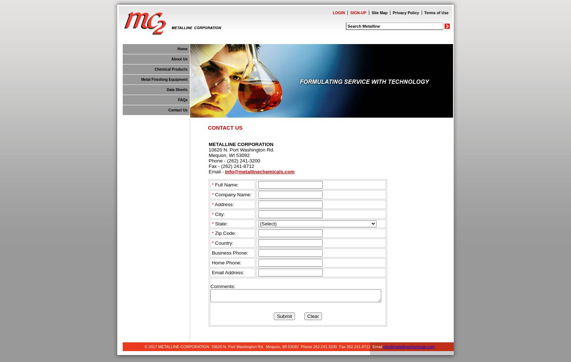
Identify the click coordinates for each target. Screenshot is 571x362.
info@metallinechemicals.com (260, 171)
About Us (180, 59)
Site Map (379, 13)
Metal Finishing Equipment (164, 80)
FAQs (183, 100)
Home (182, 49)
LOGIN (339, 13)
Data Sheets (177, 90)
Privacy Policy (406, 13)
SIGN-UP (358, 13)
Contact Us (178, 110)
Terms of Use (436, 13)
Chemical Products (171, 69)
